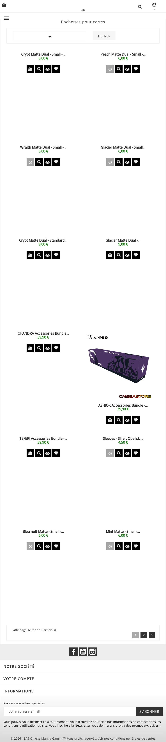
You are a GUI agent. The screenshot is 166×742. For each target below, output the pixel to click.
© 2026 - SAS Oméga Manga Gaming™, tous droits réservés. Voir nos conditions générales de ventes (83, 738)
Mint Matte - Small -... (123, 531)
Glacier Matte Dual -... (122, 240)
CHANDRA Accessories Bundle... (43, 333)
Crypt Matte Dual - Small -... (43, 54)
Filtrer (104, 36)
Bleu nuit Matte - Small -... (43, 531)
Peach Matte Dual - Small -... (123, 54)
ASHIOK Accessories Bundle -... (123, 405)
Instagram (92, 651)
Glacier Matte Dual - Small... (123, 147)
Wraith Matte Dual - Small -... (43, 147)
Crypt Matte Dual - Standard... (43, 240)
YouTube (83, 651)
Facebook (73, 651)
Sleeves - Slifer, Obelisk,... (123, 438)
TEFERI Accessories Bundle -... (43, 438)
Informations (18, 691)
